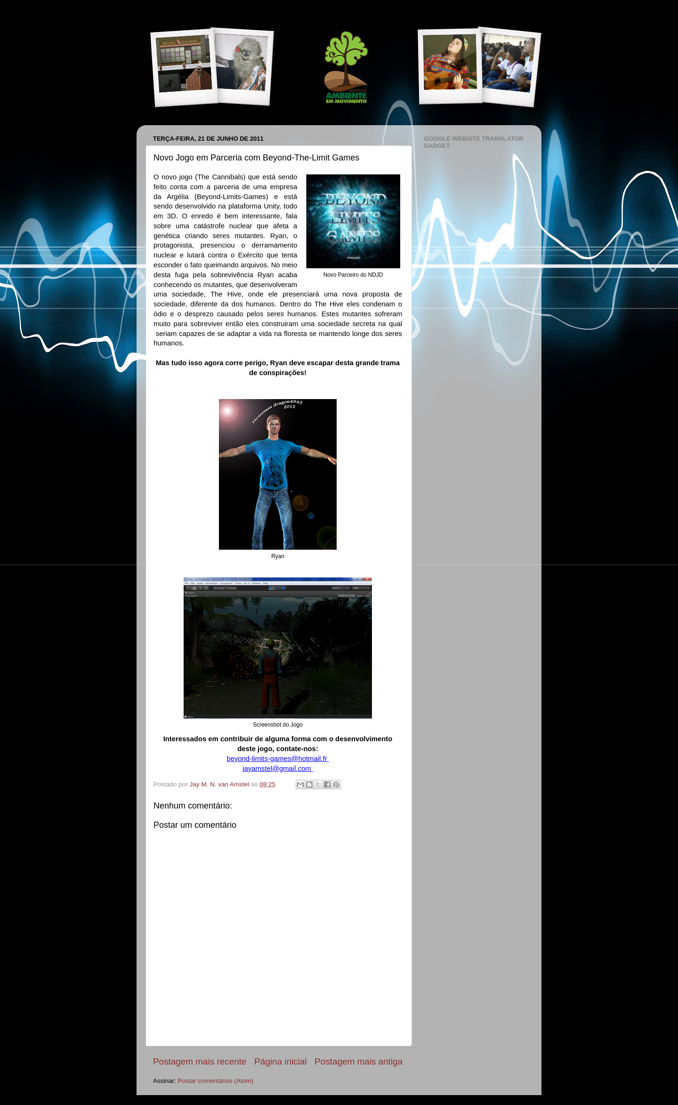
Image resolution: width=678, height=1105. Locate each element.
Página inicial (280, 1061)
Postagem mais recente (199, 1061)
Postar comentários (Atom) (216, 1080)
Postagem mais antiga (359, 1061)
